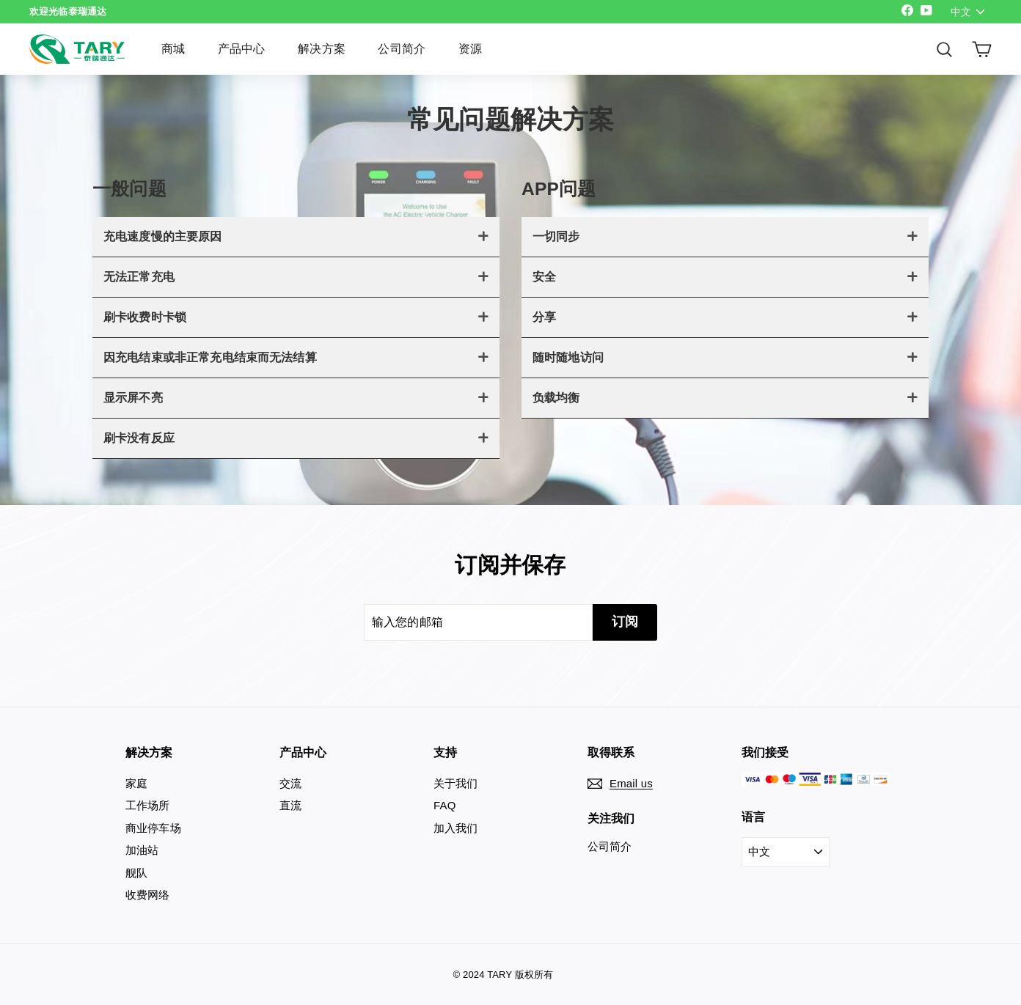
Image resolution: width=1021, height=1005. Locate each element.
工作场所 (147, 805)
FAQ (444, 805)
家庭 (136, 783)
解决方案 (321, 49)
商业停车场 (153, 828)
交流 (290, 783)
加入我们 (455, 828)
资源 (470, 49)
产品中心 (242, 49)
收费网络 (147, 894)
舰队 (136, 872)
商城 (173, 49)
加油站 (141, 850)
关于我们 (455, 783)
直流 (290, 805)
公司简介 (401, 49)
